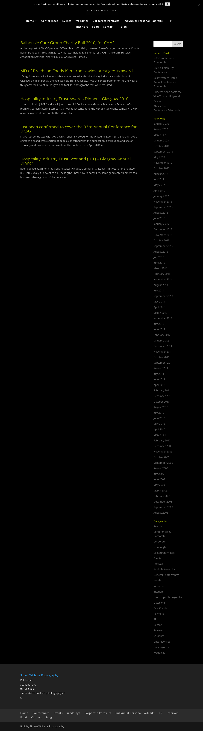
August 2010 (160, 407)
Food (95, 27)
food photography (164, 569)
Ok (167, 4)
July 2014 (158, 290)
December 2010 (162, 396)
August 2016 (160, 212)
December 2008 (162, 501)
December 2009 (162, 446)
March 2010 (160, 435)
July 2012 (158, 324)
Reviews (158, 630)
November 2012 (162, 318)
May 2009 (159, 485)
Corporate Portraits (106, 21)
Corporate (159, 541)
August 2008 (160, 512)
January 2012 (161, 340)
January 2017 (161, 196)
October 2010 (161, 401)
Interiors (82, 27)
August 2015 (160, 251)
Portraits (158, 614)
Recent (157, 625)
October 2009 (161, 457)
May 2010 (159, 423)
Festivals (158, 564)
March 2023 (160, 135)
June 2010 (159, 418)
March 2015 (160, 268)
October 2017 (161, 168)
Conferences (49, 21)
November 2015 (162, 235)
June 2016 (159, 218)
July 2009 (158, 474)
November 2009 (162, 451)
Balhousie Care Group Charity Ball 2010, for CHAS (67, 42)
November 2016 (162, 201)
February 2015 (162, 274)
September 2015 (163, 246)
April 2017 (159, 190)
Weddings (82, 21)
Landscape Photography (167, 597)
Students (158, 636)
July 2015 (158, 257)
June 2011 (159, 379)
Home (30, 21)
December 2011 (162, 346)
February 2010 (162, 440)
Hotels (157, 580)
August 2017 (160, 174)
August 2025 (160, 129)
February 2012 (162, 335)
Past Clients (160, 608)
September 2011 (163, 362)
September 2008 (163, 507)
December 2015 (162, 229)
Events (66, 21)
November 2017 (162, 163)
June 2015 (159, 262)
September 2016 (163, 207)
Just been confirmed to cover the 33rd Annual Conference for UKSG (78, 129)
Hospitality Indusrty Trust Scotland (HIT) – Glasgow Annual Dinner (75, 161)
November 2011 (162, 351)
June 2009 (159, 479)
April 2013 (159, 307)
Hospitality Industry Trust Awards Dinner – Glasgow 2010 (74, 99)
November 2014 (162, 279)
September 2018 (163, 151)
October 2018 (161, 146)
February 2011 (162, 390)
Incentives (159, 586)
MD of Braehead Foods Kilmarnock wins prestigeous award (76, 71)
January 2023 (161, 140)
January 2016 (161, 224)
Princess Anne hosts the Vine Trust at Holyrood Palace (167, 96)
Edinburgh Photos (163, 552)
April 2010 (159, 429)
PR (172, 21)
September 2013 (163, 296)
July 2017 (158, 179)
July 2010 (158, 412)
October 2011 (161, 357)
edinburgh (159, 547)
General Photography (166, 575)
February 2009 (162, 496)
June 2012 (159, 329)
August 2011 (160, 368)
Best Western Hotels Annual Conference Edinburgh (165, 82)
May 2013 (159, 301)
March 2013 (160, 313)
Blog (124, 27)
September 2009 (163, 462)
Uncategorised (162, 641)
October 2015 (161, 240)
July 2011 (158, 374)
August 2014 (160, 285)
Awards (157, 526)
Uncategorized (162, 647)
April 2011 (159, 385)
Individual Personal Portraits (143, 21)
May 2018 (159, 157)
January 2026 (161, 124)
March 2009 (160, 490)
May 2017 (159, 185)
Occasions (159, 602)
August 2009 (160, 468)
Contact (108, 27)
